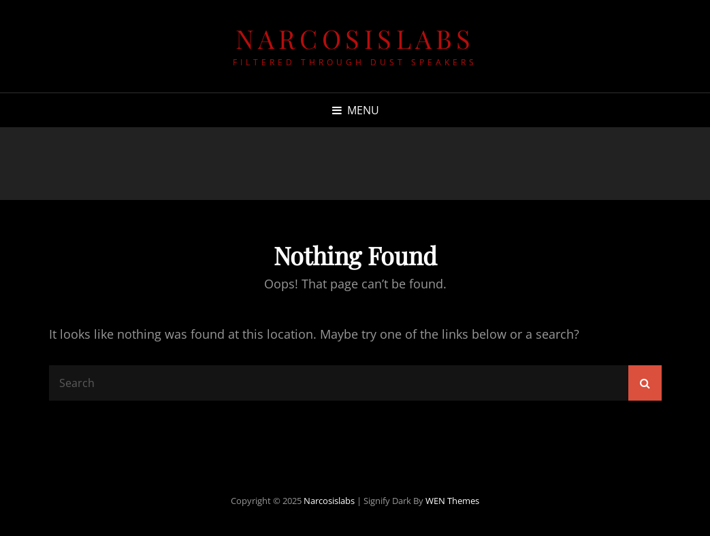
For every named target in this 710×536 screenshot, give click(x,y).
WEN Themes (452, 501)
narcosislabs (355, 38)
